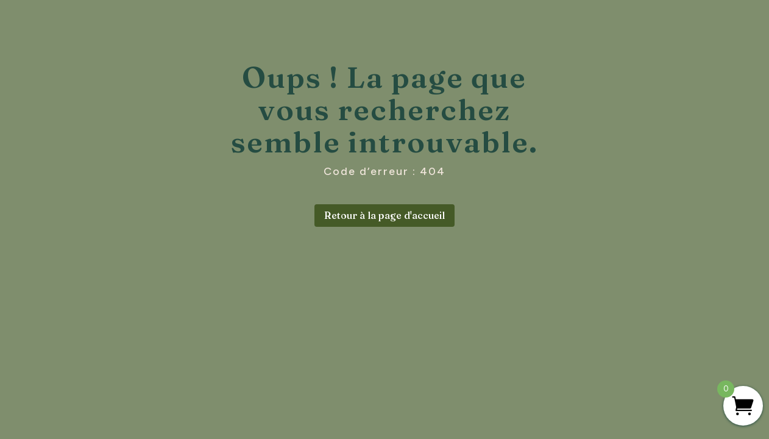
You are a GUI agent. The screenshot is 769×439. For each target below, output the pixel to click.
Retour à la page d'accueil (384, 215)
